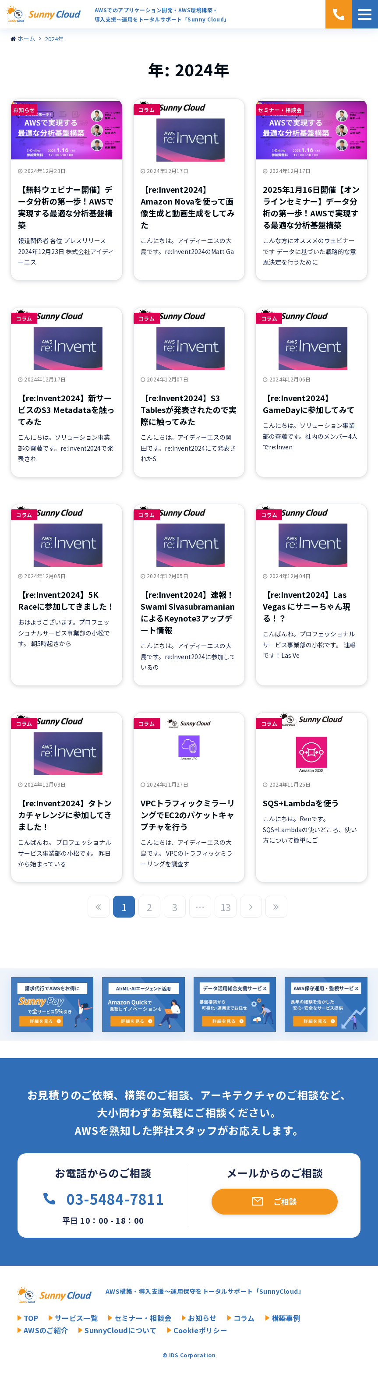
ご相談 (285, 1201)
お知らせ (24, 109)
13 (225, 907)
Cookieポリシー (200, 1330)
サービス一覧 (76, 1318)
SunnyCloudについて (120, 1330)
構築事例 (286, 1318)
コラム (146, 109)
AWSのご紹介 (46, 1330)
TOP (31, 1318)
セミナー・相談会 (280, 109)
